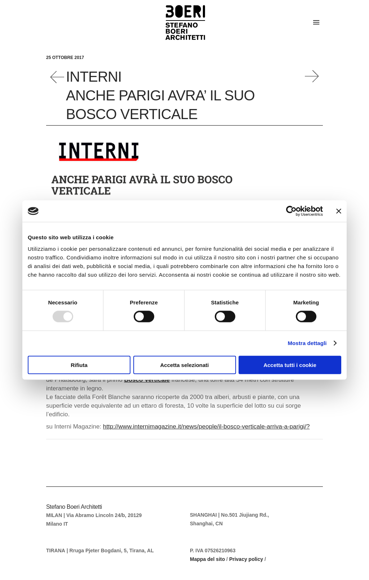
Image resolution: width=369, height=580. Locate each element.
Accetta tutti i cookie (289, 365)
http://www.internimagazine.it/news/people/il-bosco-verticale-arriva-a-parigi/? (206, 426)
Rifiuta (79, 365)
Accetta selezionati (184, 365)
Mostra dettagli (307, 343)
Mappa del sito (207, 559)
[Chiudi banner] (338, 211)
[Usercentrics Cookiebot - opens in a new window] (291, 211)
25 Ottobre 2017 (65, 57)
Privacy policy (246, 559)
